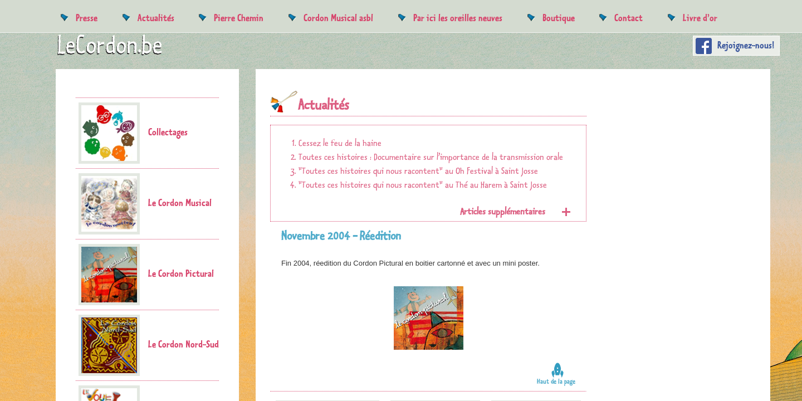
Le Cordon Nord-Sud (149, 345)
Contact (628, 17)
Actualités (156, 17)
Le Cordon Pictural (146, 274)
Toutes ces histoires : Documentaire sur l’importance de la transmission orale (431, 157)
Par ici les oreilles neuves (457, 17)
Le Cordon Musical (145, 203)
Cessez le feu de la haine (340, 143)
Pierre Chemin (238, 17)
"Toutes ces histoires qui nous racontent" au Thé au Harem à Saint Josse (423, 185)
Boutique (558, 17)
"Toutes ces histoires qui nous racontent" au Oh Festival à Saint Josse (418, 171)
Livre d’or (700, 17)
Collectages (133, 133)
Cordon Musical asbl (338, 17)
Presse (86, 17)
